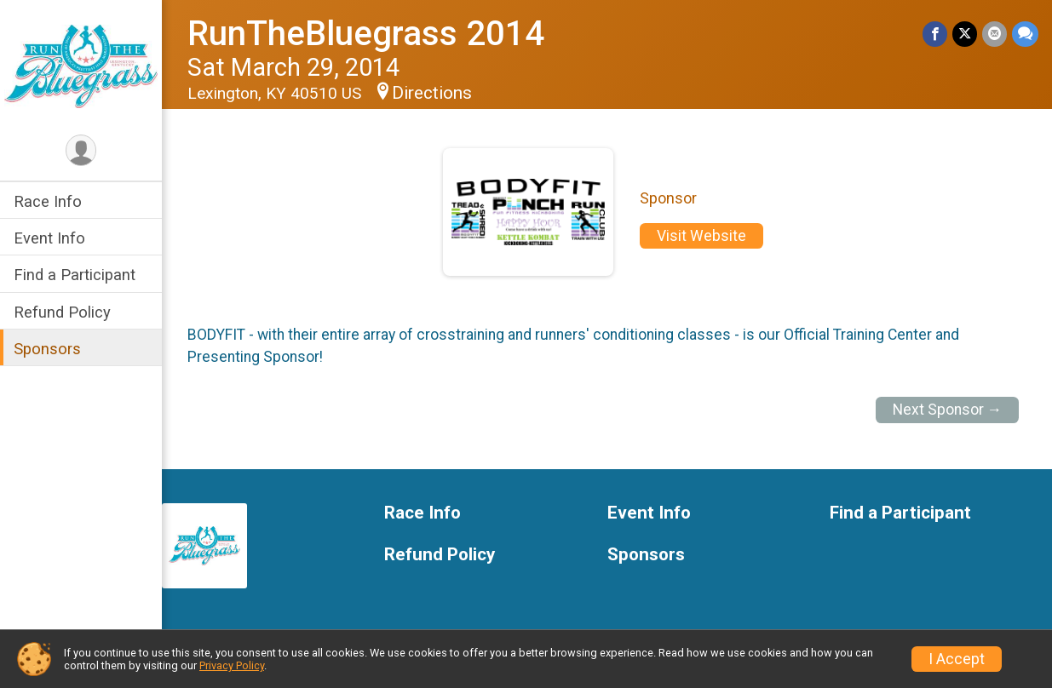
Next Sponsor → (948, 409)
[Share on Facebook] (935, 33)
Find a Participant (74, 275)
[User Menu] (81, 150)
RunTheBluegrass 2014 (365, 34)
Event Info (49, 238)
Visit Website (701, 235)
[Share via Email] (994, 33)
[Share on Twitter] (964, 33)
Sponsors (47, 349)
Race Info (48, 201)
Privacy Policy (231, 665)
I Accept (956, 659)
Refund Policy (62, 312)
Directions (432, 93)
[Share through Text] (1025, 33)
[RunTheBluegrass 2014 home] (81, 65)
